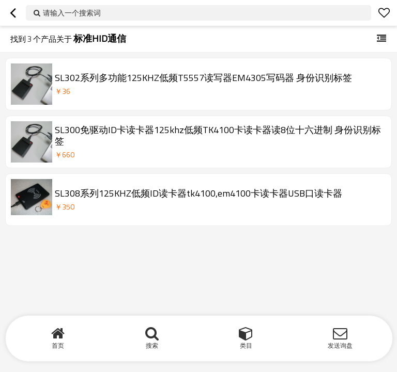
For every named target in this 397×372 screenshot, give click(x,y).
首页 (58, 345)
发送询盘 (340, 345)
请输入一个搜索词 (72, 12)
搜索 (152, 345)
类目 (246, 345)
